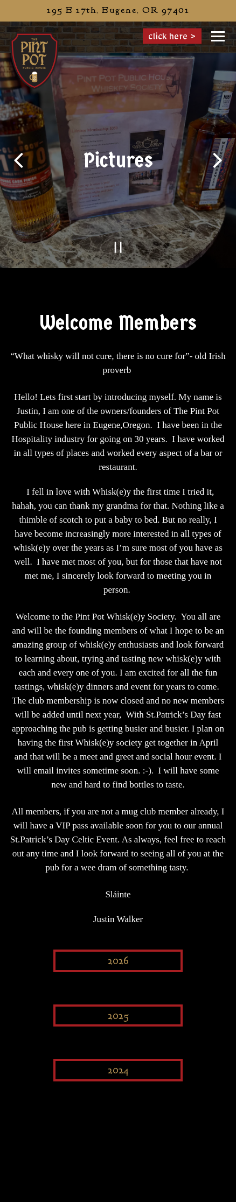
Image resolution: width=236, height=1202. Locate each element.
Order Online (162, 1191)
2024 (118, 1070)
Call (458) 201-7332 (118, 1168)
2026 (118, 961)
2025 (118, 1016)
